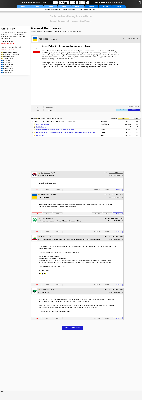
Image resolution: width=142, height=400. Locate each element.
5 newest (135, 118)
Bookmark (49, 107)
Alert (38, 110)
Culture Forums (8, 64)
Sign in (119, 6)
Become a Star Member (8, 49)
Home (23, 6)
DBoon (43, 218)
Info (37, 107)
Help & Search (7, 72)
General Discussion (68, 9)
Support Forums (8, 70)
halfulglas (43, 39)
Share (122, 110)
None (123, 118)
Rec (37, 190)
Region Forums (8, 68)
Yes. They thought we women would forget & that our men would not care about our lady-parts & (65, 132)
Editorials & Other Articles (11, 54)
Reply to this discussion (72, 327)
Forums (77, 6)
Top (47, 190)
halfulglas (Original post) (116, 173)
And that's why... (41, 127)
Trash (50, 110)
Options (97, 190)
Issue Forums (7, 62)
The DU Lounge (8, 58)
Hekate (43, 236)
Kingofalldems (45, 173)
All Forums (6, 60)
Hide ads (91, 6)
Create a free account (8, 43)
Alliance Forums (8, 66)
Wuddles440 (44, 194)
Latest (37, 6)
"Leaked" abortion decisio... (87, 9)
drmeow (43, 289)
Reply (134, 110)
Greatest (50, 6)
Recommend (36, 52)
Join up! (105, 6)
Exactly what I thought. (43, 124)
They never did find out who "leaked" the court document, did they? (56, 129)
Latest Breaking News (10, 52)
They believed (40, 135)
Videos (64, 6)
